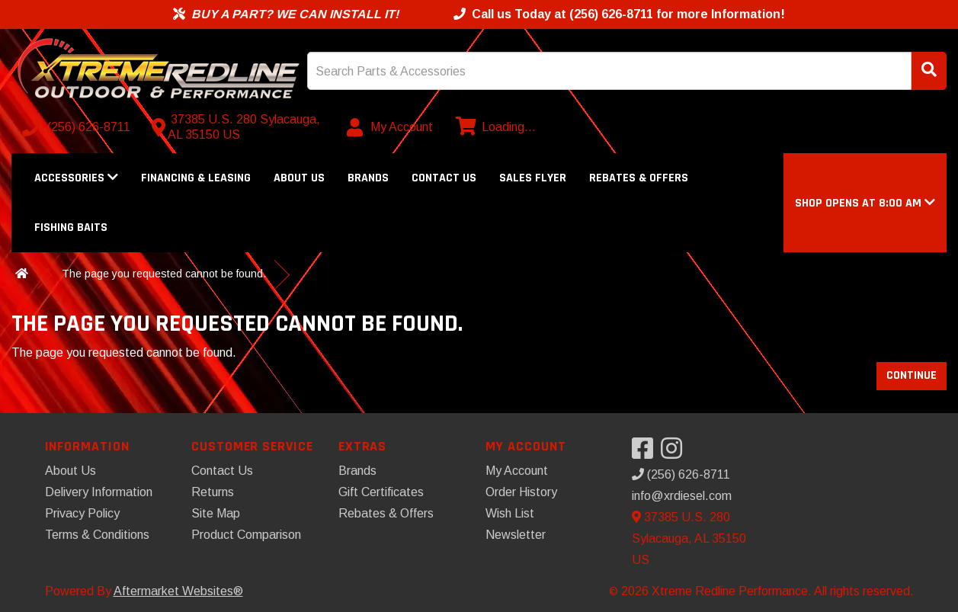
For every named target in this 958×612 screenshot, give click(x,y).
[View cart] (494, 127)
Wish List (509, 513)
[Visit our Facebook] (646, 453)
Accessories (76, 178)
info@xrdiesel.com (682, 495)
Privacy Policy (82, 513)
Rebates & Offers (638, 178)
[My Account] (390, 127)
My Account (516, 470)
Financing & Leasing (196, 178)
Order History (521, 491)
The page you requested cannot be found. (164, 274)
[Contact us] (239, 127)
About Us (299, 178)
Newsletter (515, 534)
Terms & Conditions (97, 534)
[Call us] (77, 127)
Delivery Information (98, 491)
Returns (212, 491)
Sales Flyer (532, 178)
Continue (911, 375)
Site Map (215, 513)
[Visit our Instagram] (675, 453)
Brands (368, 178)
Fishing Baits (70, 227)
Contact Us (444, 178)
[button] (865, 203)
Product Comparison (246, 534)
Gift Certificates (381, 491)
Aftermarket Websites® (178, 591)
